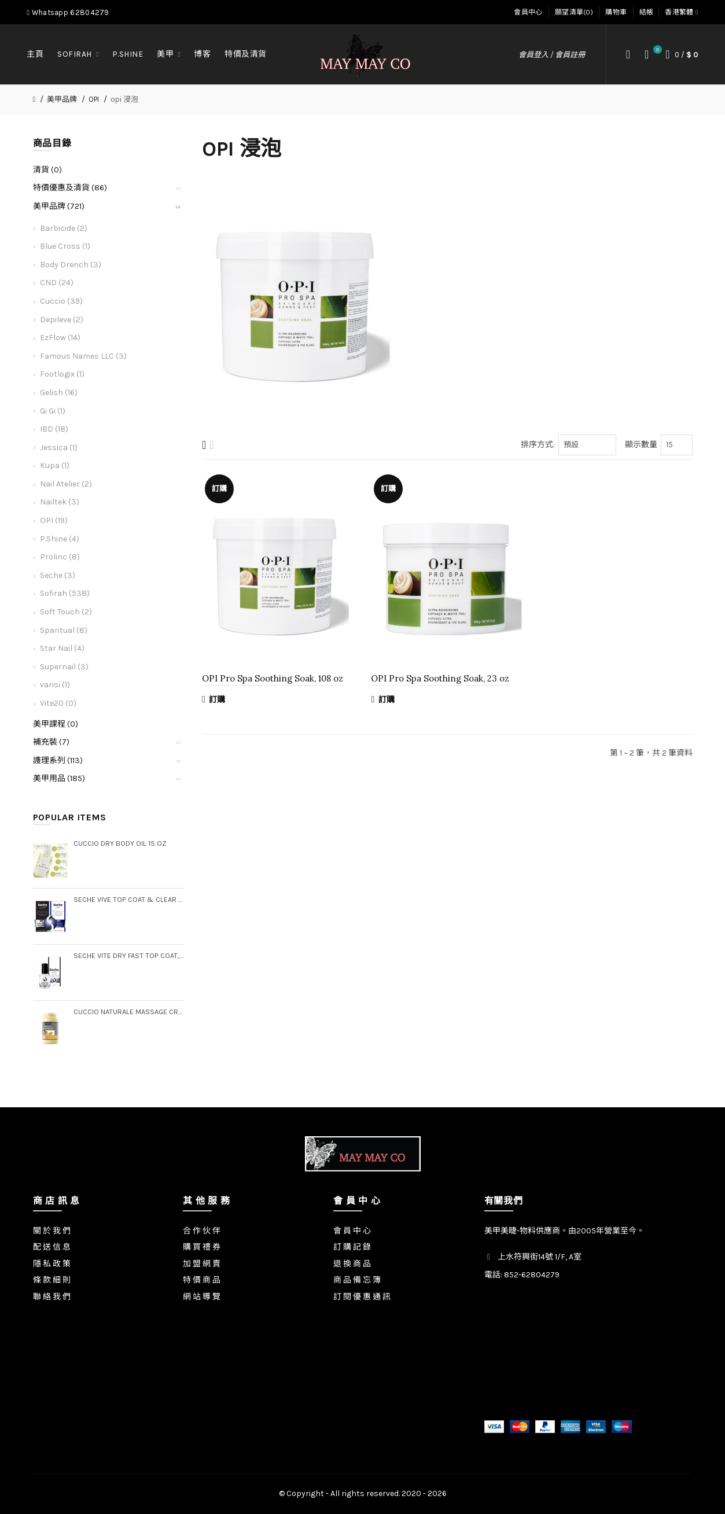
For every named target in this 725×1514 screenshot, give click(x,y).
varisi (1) (55, 685)
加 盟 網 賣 (201, 1264)
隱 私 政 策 (52, 1264)
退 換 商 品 (352, 1264)
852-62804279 (532, 1275)
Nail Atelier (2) (66, 484)
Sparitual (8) (63, 630)
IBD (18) (54, 429)
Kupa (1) (54, 465)
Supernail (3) (64, 667)
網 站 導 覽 (201, 1297)
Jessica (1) (59, 447)
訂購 (214, 699)
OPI (94, 99)
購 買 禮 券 (201, 1247)
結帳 (646, 12)
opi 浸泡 (124, 99)
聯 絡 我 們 (52, 1297)
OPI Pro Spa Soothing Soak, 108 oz (272, 678)
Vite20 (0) (58, 703)
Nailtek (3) (59, 502)
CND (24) (56, 283)
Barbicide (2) (63, 228)
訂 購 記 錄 (352, 1247)
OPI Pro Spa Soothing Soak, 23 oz (440, 678)
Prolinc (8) (60, 557)
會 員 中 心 (352, 1231)
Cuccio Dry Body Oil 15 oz (120, 843)
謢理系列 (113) (58, 760)
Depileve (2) (61, 320)
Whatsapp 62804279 (68, 12)
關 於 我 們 (52, 1231)
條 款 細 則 (52, 1280)
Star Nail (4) (62, 648)
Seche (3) (57, 575)
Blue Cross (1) (65, 246)
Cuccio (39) (61, 301)
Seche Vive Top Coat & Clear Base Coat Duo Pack (129, 899)
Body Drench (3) (70, 265)
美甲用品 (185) (59, 778)
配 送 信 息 (52, 1247)
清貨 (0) (47, 170)
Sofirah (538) (65, 593)
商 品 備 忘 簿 (357, 1280)
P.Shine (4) (59, 539)
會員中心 (528, 12)
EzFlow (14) (60, 337)
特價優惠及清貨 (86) (70, 188)
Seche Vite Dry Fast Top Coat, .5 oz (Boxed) (129, 955)
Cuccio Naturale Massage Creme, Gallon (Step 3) (129, 1011)
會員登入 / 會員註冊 (551, 54)
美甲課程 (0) (55, 724)
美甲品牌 (62, 99)
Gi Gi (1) (52, 411)
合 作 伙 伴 (201, 1231)
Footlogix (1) (62, 374)
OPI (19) (54, 520)
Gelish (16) (59, 392)
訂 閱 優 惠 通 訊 (362, 1297)
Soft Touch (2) (66, 612)
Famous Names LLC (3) (83, 356)
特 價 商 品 (201, 1280)
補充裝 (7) (51, 742)
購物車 (616, 12)
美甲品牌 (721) (58, 206)
